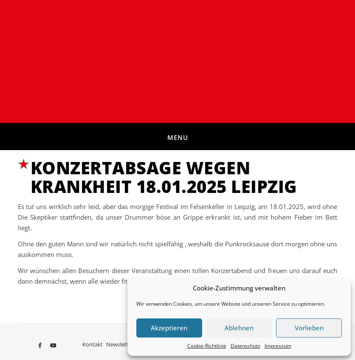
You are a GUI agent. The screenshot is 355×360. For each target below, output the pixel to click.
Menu (177, 137)
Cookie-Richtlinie (206, 345)
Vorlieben (309, 328)
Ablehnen (239, 328)
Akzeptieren (169, 328)
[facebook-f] (40, 345)
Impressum (278, 345)
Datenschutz (245, 345)
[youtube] (53, 345)
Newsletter (120, 344)
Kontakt (92, 344)
